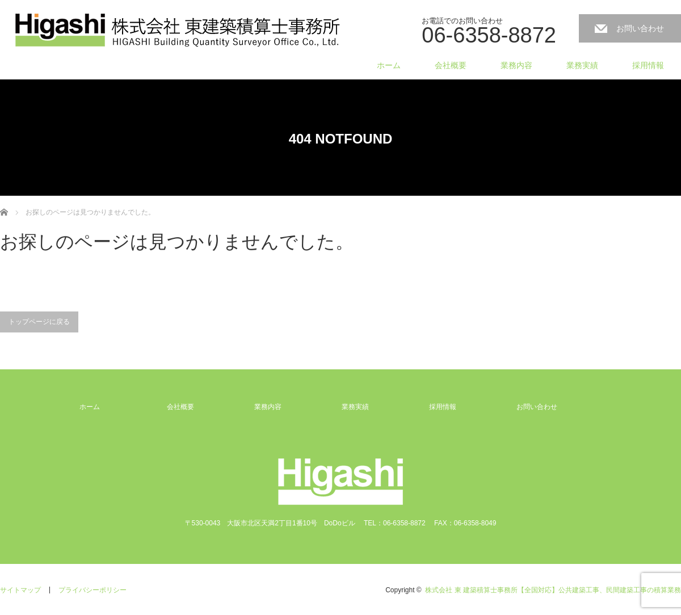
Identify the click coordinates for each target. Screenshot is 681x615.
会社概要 (450, 65)
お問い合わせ (640, 28)
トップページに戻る (39, 322)
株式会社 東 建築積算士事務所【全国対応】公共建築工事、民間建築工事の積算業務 (553, 590)
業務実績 (582, 65)
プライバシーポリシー (92, 590)
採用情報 (648, 65)
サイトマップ (20, 590)
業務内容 (516, 65)
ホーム (389, 65)
